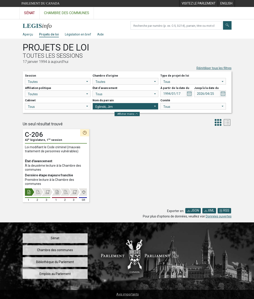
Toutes (58, 82)
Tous (193, 82)
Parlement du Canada (41, 3)
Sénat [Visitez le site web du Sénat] (29, 13)
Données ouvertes (219, 216)
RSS (224, 210)
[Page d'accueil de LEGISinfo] (40, 24)
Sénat (55, 238)
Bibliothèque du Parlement (55, 262)
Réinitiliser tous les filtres (214, 68)
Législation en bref (78, 34)
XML (209, 210)
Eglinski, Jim (125, 107)
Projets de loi (49, 34)
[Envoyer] (227, 25)
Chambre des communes (55, 250)
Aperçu (28, 34)
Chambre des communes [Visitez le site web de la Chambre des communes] (66, 13)
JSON (193, 210)
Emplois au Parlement (55, 274)
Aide (100, 34)
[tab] (218, 123)
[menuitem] (198, 3)
